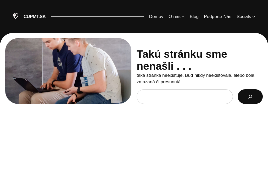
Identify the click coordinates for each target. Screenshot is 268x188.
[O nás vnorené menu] (177, 16)
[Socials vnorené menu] (246, 16)
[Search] (250, 96)
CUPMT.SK (35, 16)
